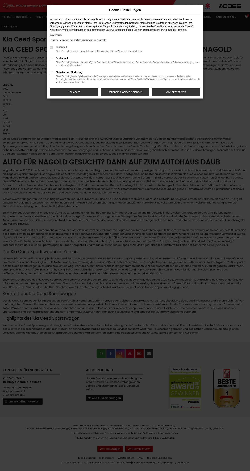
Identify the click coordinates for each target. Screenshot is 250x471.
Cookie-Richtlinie (177, 29)
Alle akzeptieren (176, 92)
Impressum (56, 35)
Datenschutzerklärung (155, 29)
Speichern (74, 92)
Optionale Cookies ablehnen (124, 92)
